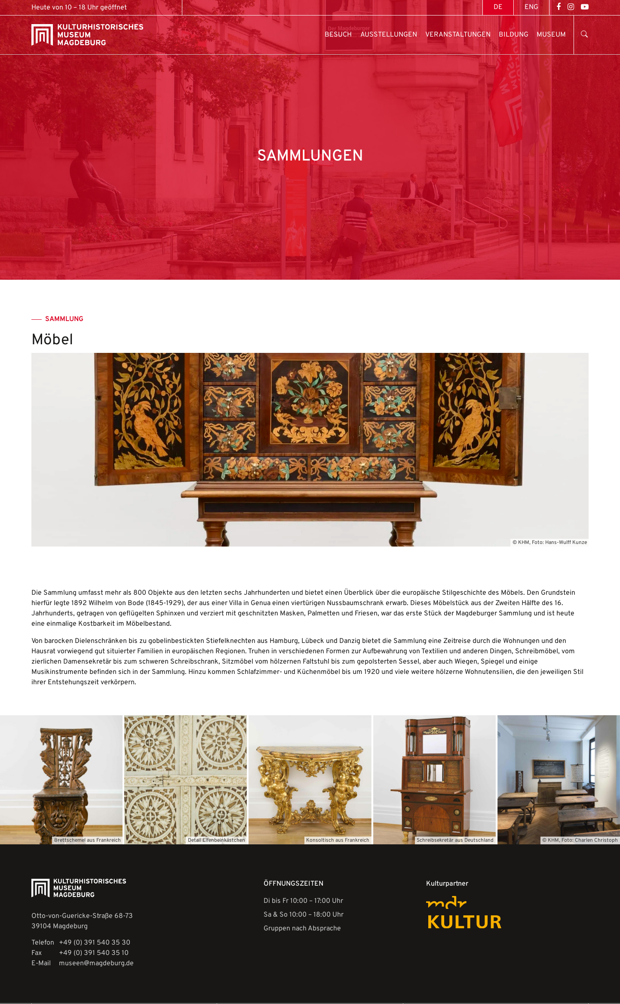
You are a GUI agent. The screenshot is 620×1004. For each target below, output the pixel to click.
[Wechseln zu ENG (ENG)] (531, 7)
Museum (551, 35)
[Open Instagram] (571, 7)
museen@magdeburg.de (96, 963)
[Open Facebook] (558, 7)
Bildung (513, 35)
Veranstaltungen (458, 35)
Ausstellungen (388, 35)
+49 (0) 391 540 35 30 (94, 943)
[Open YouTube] (585, 7)
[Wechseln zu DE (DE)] (498, 7)
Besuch (338, 35)
